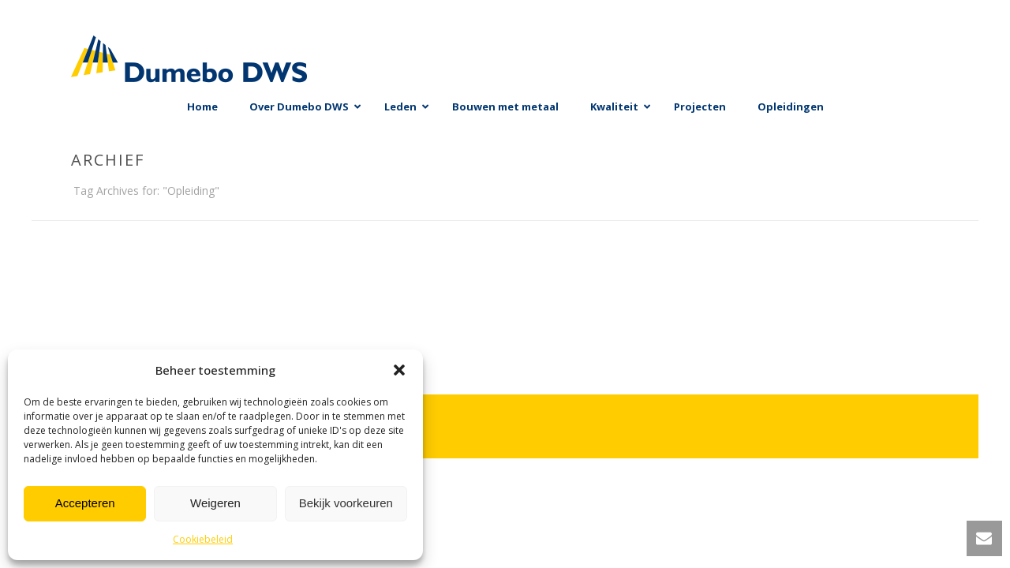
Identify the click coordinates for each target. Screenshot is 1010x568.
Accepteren (85, 503)
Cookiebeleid (203, 539)
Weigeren (215, 503)
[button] (399, 370)
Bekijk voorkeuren (346, 503)
